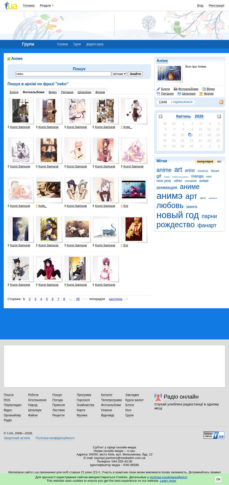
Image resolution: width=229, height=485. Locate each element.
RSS (7, 400)
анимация (166, 187)
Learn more (168, 480)
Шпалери (186, 94)
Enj (124, 206)
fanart (215, 171)
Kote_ (126, 127)
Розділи (45, 5)
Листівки (58, 410)
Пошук (57, 394)
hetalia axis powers (180, 177)
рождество (175, 224)
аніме (204, 181)
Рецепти (58, 415)
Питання (165, 94)
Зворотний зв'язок (17, 438)
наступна (115, 299)
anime (164, 170)
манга (191, 206)
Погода (57, 400)
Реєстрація (216, 5)
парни (209, 216)
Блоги (163, 89)
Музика (82, 415)
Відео (208, 89)
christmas (203, 170)
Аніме (162, 60)
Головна (28, 5)
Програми (84, 394)
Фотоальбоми (186, 89)
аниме (190, 186)
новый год (177, 215)
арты (203, 197)
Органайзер (12, 415)
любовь (170, 205)
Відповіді (107, 415)
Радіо (8, 420)
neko (209, 176)
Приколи (58, 405)
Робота (33, 394)
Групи (77, 44)
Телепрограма (111, 400)
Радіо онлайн (181, 396)
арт (191, 196)
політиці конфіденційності (168, 477)
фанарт (207, 225)
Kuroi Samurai (19, 127)
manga (197, 176)
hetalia (167, 177)
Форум (206, 94)
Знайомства (85, 405)
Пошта (8, 394)
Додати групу (94, 44)
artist (190, 170)
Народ (33, 405)
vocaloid (190, 181)
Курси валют (134, 400)
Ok (218, 479)
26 (78, 299)
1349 (163, 102)
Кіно (128, 410)
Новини (106, 410)
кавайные (213, 198)
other (178, 181)
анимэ (169, 196)
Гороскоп (83, 400)
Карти (81, 410)
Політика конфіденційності (55, 438)
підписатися (181, 102)
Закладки (132, 394)
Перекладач (12, 405)
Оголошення (37, 400)
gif (158, 175)
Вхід (200, 5)
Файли (33, 415)
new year (163, 181)
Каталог (107, 394)
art (178, 169)
